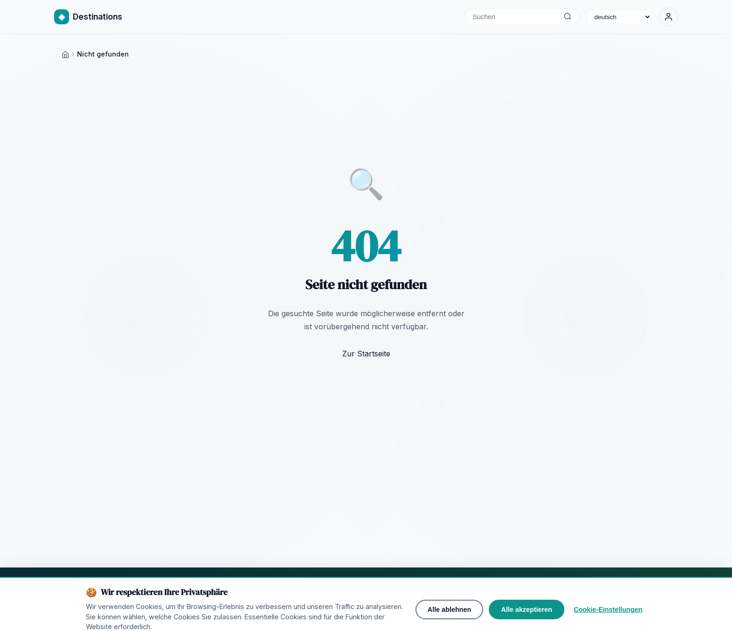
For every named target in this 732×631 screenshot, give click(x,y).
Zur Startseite (366, 353)
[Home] (65, 54)
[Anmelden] (668, 16)
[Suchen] (567, 17)
